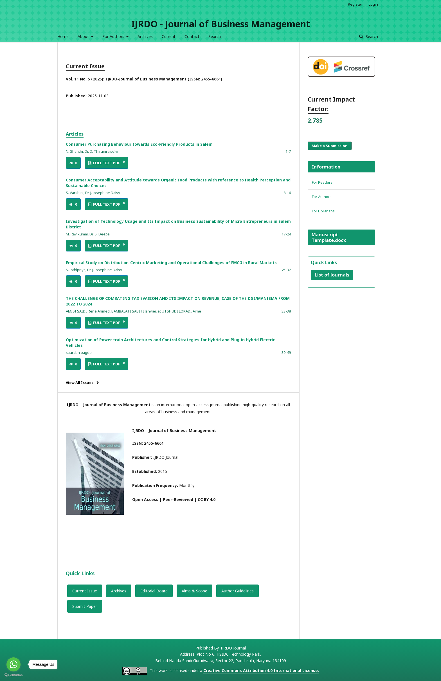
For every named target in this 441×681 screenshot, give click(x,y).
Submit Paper (84, 606)
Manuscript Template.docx (329, 237)
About (84, 36)
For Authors (113, 36)
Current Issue (84, 591)
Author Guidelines (237, 591)
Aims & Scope (194, 591)
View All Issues (79, 382)
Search (214, 36)
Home (63, 36)
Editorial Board (154, 591)
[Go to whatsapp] (13, 664)
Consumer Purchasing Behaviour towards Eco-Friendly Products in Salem (139, 144)
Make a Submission (330, 145)
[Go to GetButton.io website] (13, 675)
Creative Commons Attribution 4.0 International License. (261, 670)
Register (355, 4)
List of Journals (332, 275)
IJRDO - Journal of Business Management (220, 24)
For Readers (322, 182)
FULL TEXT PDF (108, 162)
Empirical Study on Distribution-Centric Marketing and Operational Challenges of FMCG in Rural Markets (171, 262)
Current (169, 36)
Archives (145, 36)
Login (373, 4)
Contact (191, 36)
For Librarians (323, 210)
